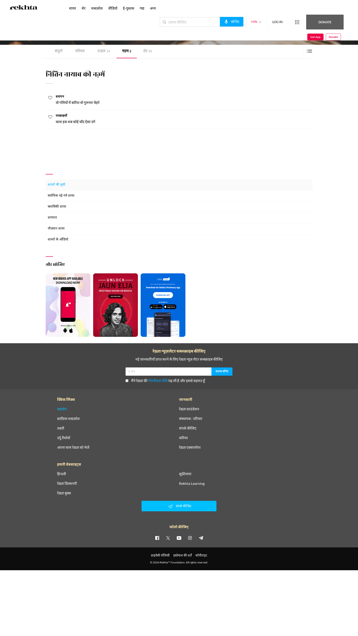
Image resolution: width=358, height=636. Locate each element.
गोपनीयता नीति (158, 380)
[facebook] (157, 537)
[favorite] (50, 98)
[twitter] (168, 537)
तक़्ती (60, 428)
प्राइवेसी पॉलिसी (160, 555)
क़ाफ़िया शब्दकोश (68, 418)
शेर (147, 51)
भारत (94, 35)
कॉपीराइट (201, 555)
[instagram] (190, 537)
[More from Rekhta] (280, 22)
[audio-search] (215, 21)
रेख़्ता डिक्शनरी (67, 483)
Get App (328, 22)
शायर (72, 8)
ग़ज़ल (103, 51)
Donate (304, 22)
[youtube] (179, 537)
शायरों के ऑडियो (58, 240)
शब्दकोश (97, 8)
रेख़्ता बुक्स (64, 493)
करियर (183, 438)
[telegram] (201, 537)
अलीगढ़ (87, 35)
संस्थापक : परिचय (190, 418)
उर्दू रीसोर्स (63, 438)
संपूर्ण (58, 51)
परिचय (80, 51)
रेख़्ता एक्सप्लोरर (190, 447)
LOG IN (261, 22)
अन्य (153, 8)
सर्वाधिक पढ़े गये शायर (61, 196)
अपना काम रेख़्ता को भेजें (73, 447)
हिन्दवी (61, 474)
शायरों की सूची (56, 185)
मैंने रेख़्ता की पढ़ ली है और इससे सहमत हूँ (165, 380)
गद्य (142, 8)
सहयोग (62, 409)
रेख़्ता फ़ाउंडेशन (189, 409)
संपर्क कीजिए (187, 428)
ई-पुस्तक (128, 8)
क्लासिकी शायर (57, 207)
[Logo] (23, 8)
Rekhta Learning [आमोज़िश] (192, 483)
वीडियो (112, 8)
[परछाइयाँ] (184, 119)
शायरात (52, 218)
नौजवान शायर (56, 229)
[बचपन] (184, 100)
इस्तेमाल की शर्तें (182, 555)
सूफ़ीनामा (185, 474)
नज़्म (126, 51)
